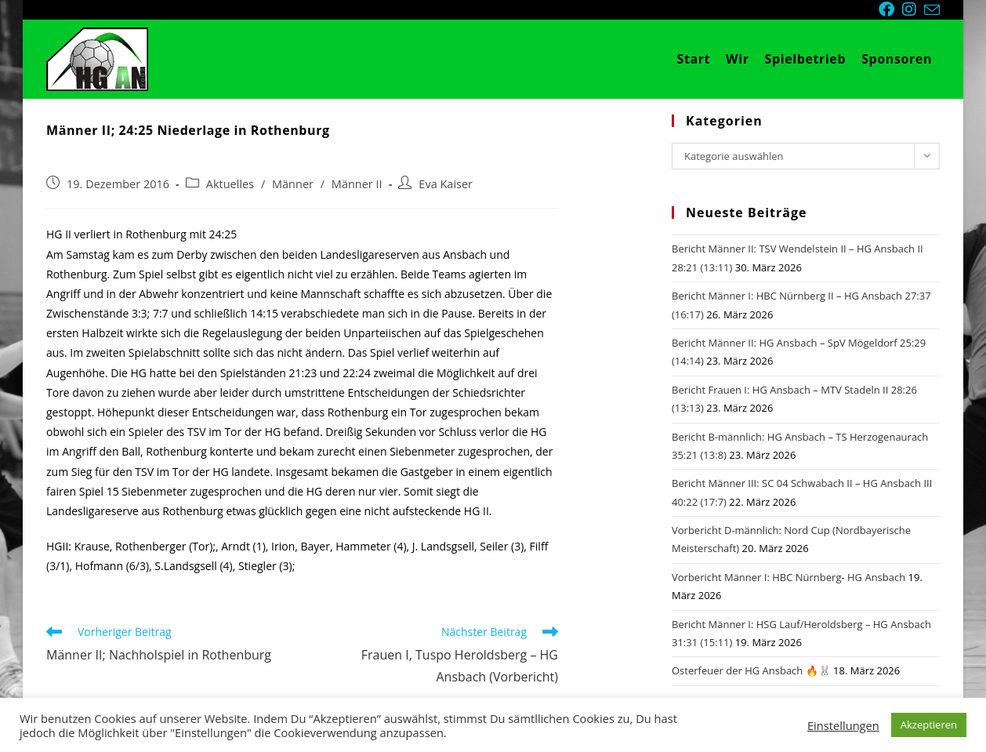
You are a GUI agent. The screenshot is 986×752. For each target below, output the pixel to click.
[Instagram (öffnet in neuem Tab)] (913, 9)
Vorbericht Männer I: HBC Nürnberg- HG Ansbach (788, 577)
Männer (293, 183)
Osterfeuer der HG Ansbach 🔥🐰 (751, 670)
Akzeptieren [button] (929, 724)
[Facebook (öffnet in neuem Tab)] (890, 9)
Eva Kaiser (446, 183)
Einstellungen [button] (843, 725)
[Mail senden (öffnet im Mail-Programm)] (932, 10)
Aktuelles (230, 183)
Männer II (357, 183)
